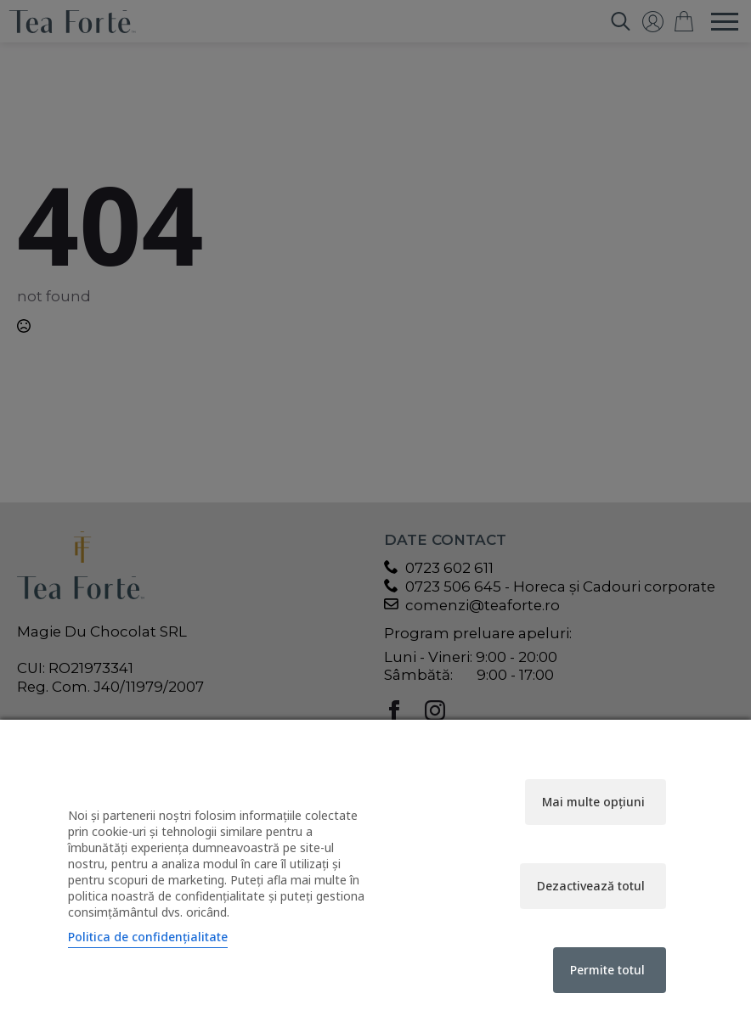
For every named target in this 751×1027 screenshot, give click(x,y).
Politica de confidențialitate (148, 937)
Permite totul (607, 970)
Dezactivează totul (591, 886)
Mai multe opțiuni (593, 802)
